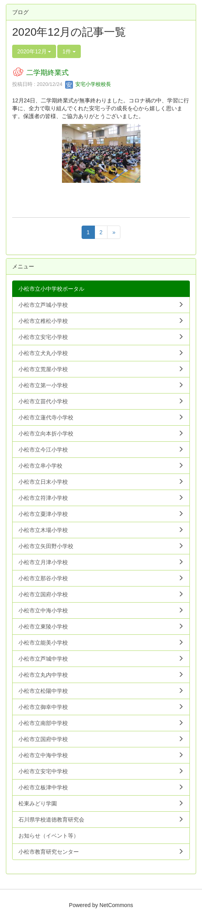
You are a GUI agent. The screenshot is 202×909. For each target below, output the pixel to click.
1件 (69, 51)
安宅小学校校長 (88, 84)
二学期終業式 (47, 73)
